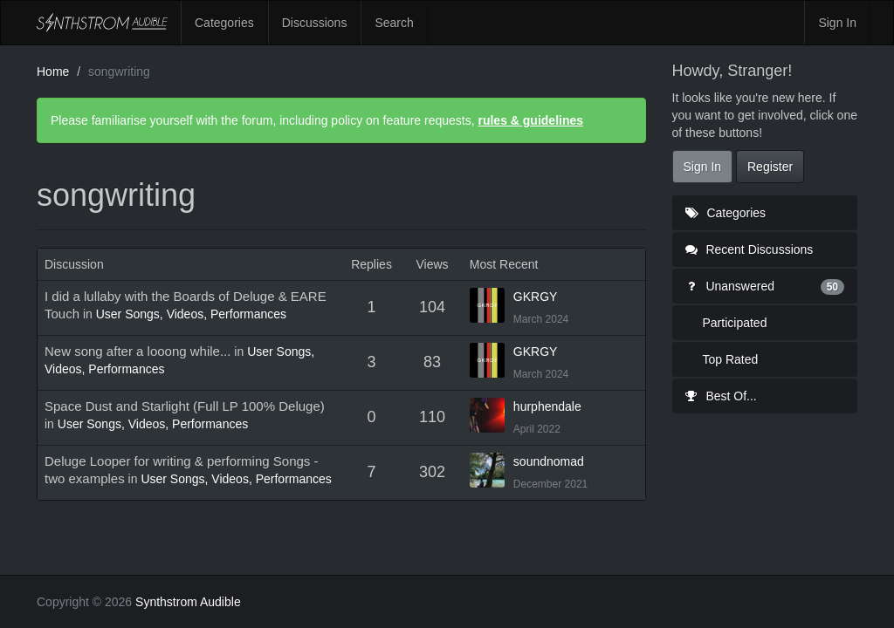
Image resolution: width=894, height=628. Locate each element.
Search (394, 23)
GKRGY (535, 297)
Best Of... (721, 396)
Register (770, 167)
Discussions (314, 23)
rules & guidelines (530, 120)
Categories (224, 23)
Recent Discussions (749, 249)
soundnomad (548, 461)
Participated (735, 323)
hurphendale (547, 406)
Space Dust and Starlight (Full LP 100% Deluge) (185, 406)
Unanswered (765, 286)
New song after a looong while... (137, 351)
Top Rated (731, 359)
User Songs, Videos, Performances (191, 314)
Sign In (837, 23)
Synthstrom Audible (102, 22)
